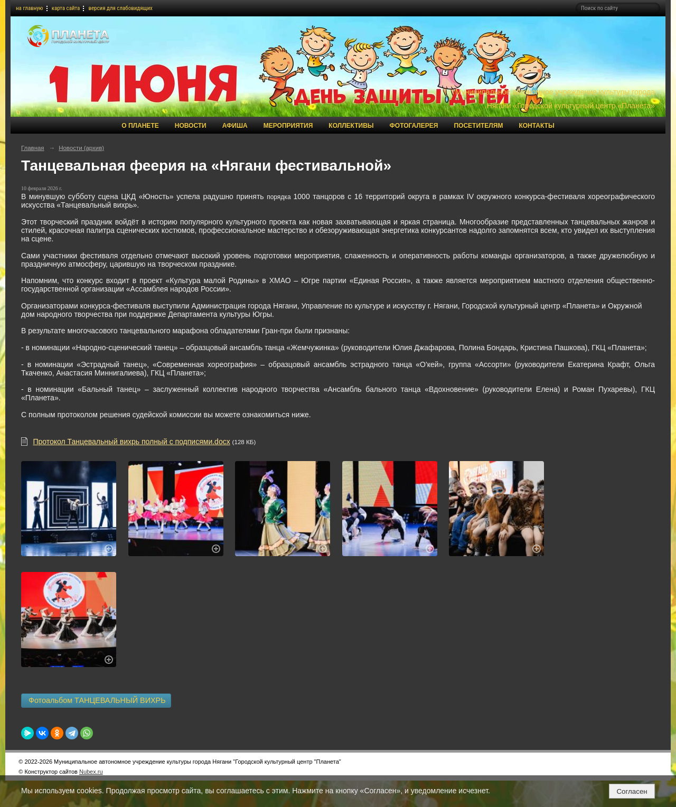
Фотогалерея (414, 125)
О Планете (139, 125)
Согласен (631, 791)
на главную (29, 8)
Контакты (536, 125)
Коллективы (350, 125)
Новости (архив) (81, 148)
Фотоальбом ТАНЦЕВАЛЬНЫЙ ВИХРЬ (96, 700)
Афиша (235, 125)
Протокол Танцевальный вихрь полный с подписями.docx (131, 441)
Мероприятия (288, 125)
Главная (32, 148)
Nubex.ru (91, 771)
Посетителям (478, 125)
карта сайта (66, 8)
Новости (190, 125)
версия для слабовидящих (120, 8)
